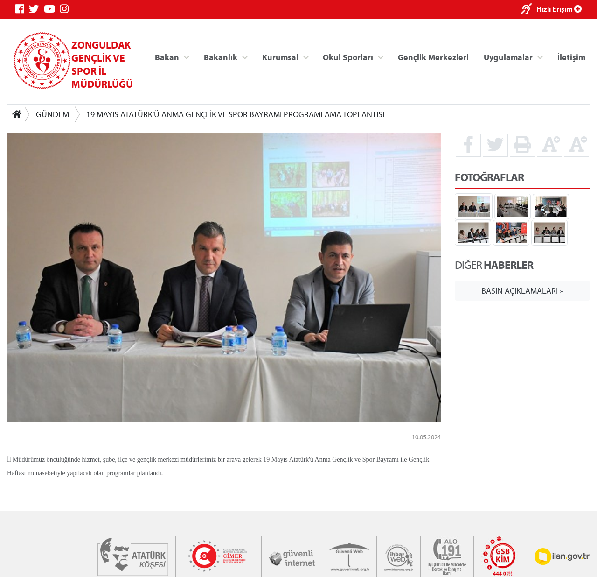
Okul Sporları (348, 56)
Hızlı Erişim (559, 9)
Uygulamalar (508, 56)
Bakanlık (220, 56)
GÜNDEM (52, 114)
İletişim (571, 56)
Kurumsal (280, 56)
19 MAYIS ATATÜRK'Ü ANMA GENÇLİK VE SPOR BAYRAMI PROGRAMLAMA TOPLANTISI (235, 114)
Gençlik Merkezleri (433, 56)
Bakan (167, 56)
